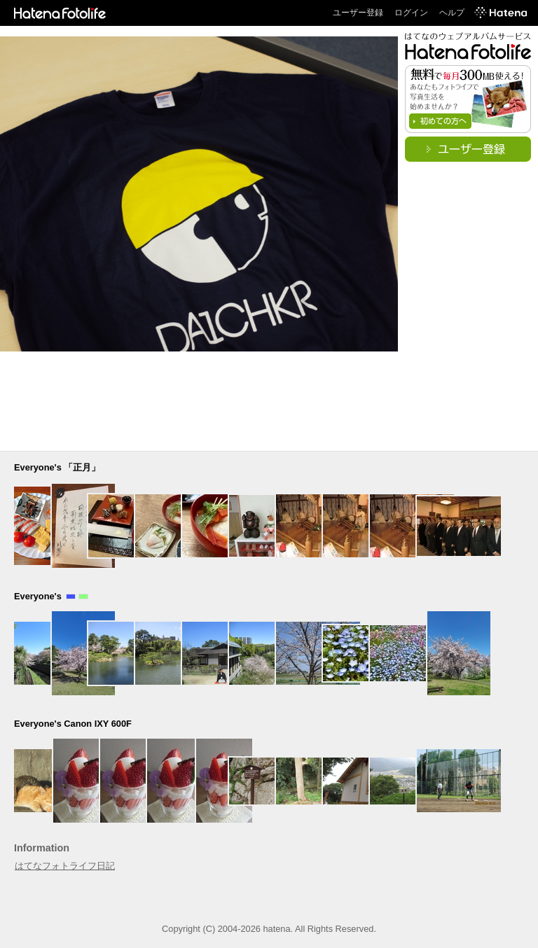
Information (41, 847)
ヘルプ (451, 13)
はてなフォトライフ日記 (65, 865)
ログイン (411, 13)
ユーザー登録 (358, 13)
